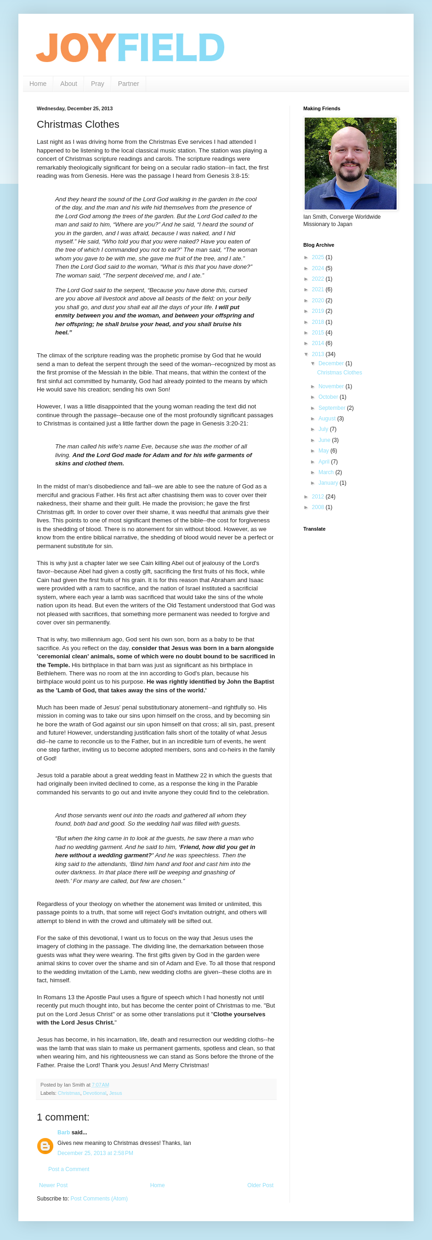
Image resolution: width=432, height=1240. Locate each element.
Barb (63, 1132)
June (325, 440)
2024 (319, 268)
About (68, 83)
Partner (128, 83)
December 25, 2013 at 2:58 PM (95, 1153)
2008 (319, 507)
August (327, 418)
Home (37, 83)
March (326, 472)
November (332, 386)
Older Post (260, 1185)
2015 (319, 332)
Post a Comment (68, 1169)
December (332, 363)
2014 (319, 343)
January (329, 483)
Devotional (94, 1093)
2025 (319, 257)
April (324, 462)
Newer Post (53, 1185)
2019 (319, 311)
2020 (319, 300)
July (324, 429)
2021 (319, 289)
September (332, 408)
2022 (319, 279)
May (324, 450)
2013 (319, 354)
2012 (319, 496)
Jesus (115, 1093)
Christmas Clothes (339, 372)
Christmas (69, 1093)
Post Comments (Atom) (99, 1198)
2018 (319, 322)
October (329, 397)
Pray (97, 83)
